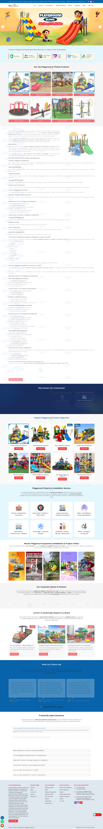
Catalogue (97, 814)
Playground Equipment (50, 792)
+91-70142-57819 (80, 787)
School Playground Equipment (40, 445)
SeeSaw (47, 798)
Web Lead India (90, 827)
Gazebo (61, 798)
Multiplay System (49, 787)
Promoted (83, 827)
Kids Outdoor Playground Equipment (62, 475)
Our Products (50, 5)
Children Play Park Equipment (84, 445)
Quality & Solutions (61, 5)
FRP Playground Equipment (84, 474)
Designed (78, 827)
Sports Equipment (64, 789)
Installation (77, 5)
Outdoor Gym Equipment (66, 787)
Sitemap (32, 794)
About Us (41, 5)
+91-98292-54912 (80, 789)
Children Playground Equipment (40, 474)
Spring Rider (48, 801)
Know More (13, 820)
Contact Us (90, 5)
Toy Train (62, 801)
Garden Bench (48, 803)
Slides (46, 789)
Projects (70, 5)
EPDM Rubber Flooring (65, 794)
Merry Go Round (49, 796)
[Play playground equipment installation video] (17, 566)
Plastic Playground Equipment (62, 445)
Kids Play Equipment (18, 474)
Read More (19, 448)
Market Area (33, 796)
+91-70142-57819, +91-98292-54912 (76, 1)
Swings (61, 792)
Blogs (84, 5)
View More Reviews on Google (52, 707)
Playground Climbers (65, 796)
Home (34, 5)
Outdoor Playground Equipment (19, 445)
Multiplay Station (49, 794)
